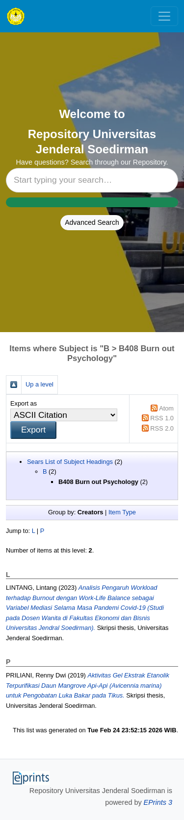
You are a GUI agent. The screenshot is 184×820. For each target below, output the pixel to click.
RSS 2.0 (162, 428)
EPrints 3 (158, 802)
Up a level (39, 384)
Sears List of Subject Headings (70, 461)
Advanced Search (92, 222)
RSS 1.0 (162, 418)
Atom (166, 408)
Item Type (122, 512)
